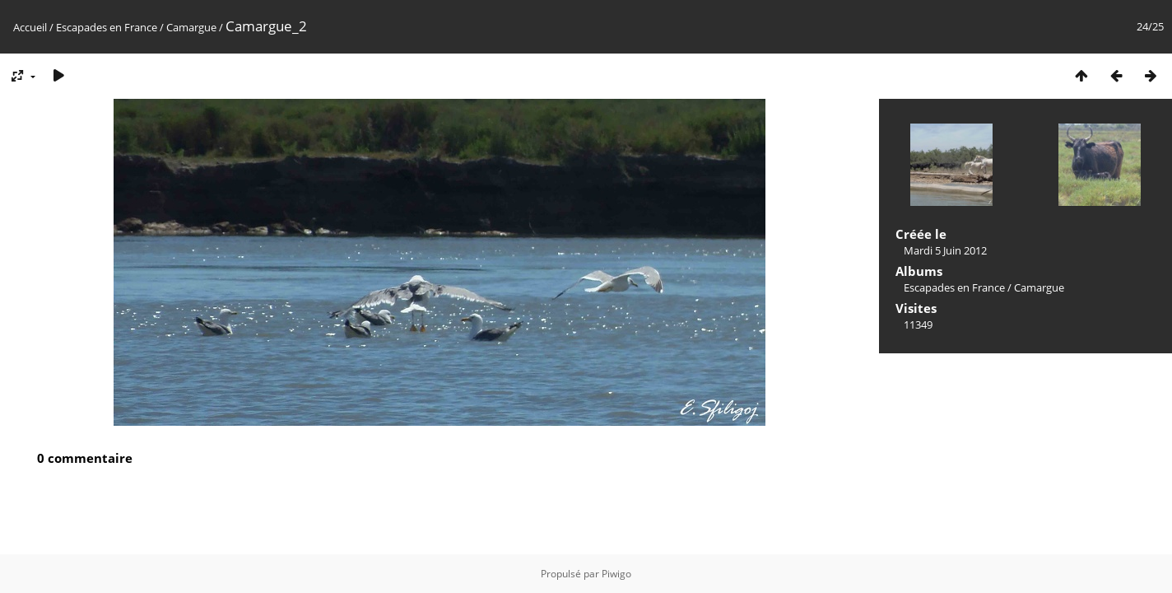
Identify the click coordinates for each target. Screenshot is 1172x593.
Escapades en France (106, 27)
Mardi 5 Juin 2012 (945, 250)
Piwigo (616, 574)
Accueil (30, 27)
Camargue (191, 27)
